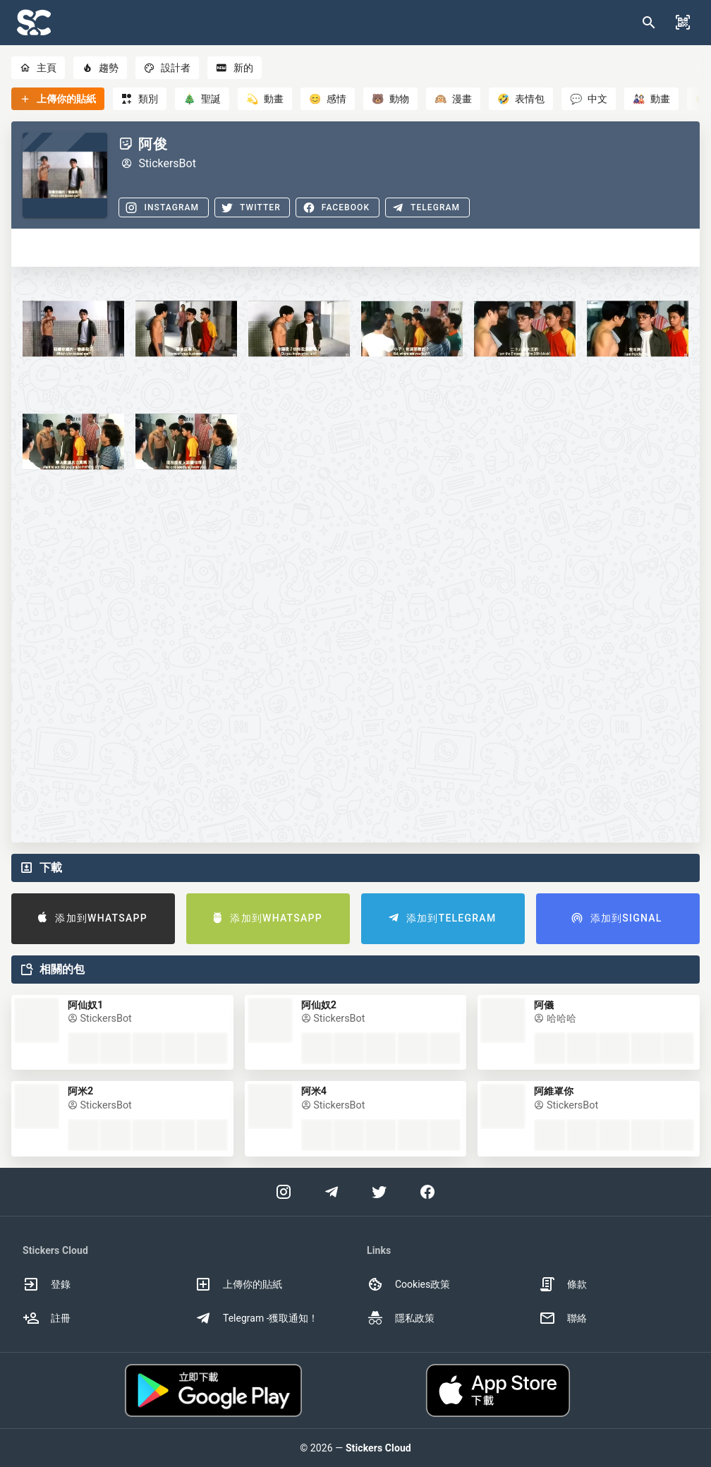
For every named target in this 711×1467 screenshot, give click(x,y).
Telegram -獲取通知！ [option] (257, 1318)
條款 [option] (563, 1284)
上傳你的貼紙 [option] (238, 1284)
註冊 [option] (47, 1318)
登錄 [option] (47, 1284)
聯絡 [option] (563, 1318)
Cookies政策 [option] (408, 1284)
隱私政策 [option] (401, 1318)
